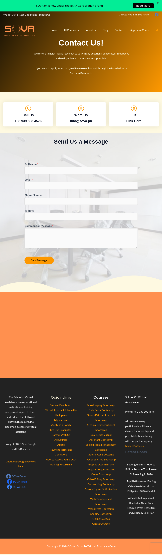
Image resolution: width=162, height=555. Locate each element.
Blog (109, 30)
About (97, 30)
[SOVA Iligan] (17, 482)
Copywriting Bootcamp (101, 485)
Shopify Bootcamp (101, 515)
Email (28, 179)
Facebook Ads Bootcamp (101, 460)
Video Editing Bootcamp (101, 480)
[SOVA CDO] (17, 488)
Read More (143, 6)
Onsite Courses (101, 524)
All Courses (79, 30)
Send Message (39, 261)
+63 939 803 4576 (138, 14)
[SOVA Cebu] (16, 477)
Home (63, 30)
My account (61, 421)
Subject (29, 211)
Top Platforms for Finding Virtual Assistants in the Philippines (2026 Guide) (141, 487)
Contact (121, 30)
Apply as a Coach (140, 30)
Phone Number (33, 195)
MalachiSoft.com (135, 447)
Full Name (31, 164)
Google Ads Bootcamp (101, 455)
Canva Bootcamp (101, 475)
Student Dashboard (61, 406)
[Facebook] (157, 15)
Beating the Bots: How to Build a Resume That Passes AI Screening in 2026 (141, 470)
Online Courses (101, 519)
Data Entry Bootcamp (101, 411)
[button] (85, 30)
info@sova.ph (81, 121)
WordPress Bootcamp (101, 510)
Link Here (134, 121)
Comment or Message (38, 227)
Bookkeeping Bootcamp (101, 406)
